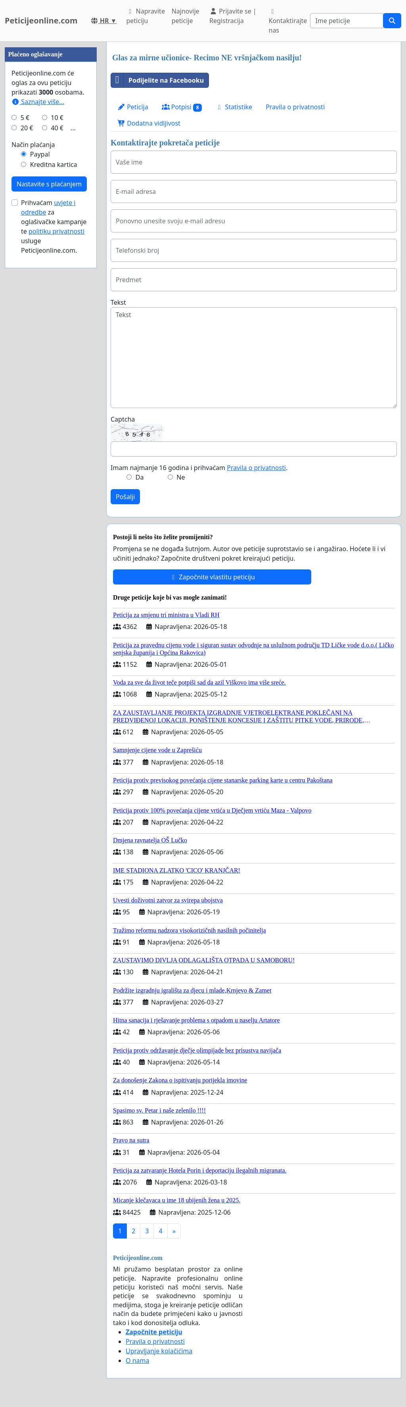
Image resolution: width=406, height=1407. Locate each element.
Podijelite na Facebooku (157, 80)
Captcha (123, 419)
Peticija (132, 107)
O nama (137, 1360)
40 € (57, 128)
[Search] (346, 20)
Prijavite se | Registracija (233, 16)
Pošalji (125, 496)
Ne (180, 477)
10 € (57, 117)
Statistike (233, 107)
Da (140, 477)
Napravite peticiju (145, 16)
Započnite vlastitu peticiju (212, 577)
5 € (25, 117)
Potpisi (182, 107)
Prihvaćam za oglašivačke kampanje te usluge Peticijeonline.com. (53, 226)
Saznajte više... (37, 101)
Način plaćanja (33, 144)
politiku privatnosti (56, 231)
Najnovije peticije (185, 16)
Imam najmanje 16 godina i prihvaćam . (199, 467)
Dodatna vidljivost (148, 123)
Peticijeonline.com (41, 20)
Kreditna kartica (53, 164)
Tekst (118, 302)
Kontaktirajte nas (288, 21)
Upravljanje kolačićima (159, 1351)
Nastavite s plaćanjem (49, 184)
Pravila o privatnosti (295, 107)
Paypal (40, 154)
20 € (27, 128)
